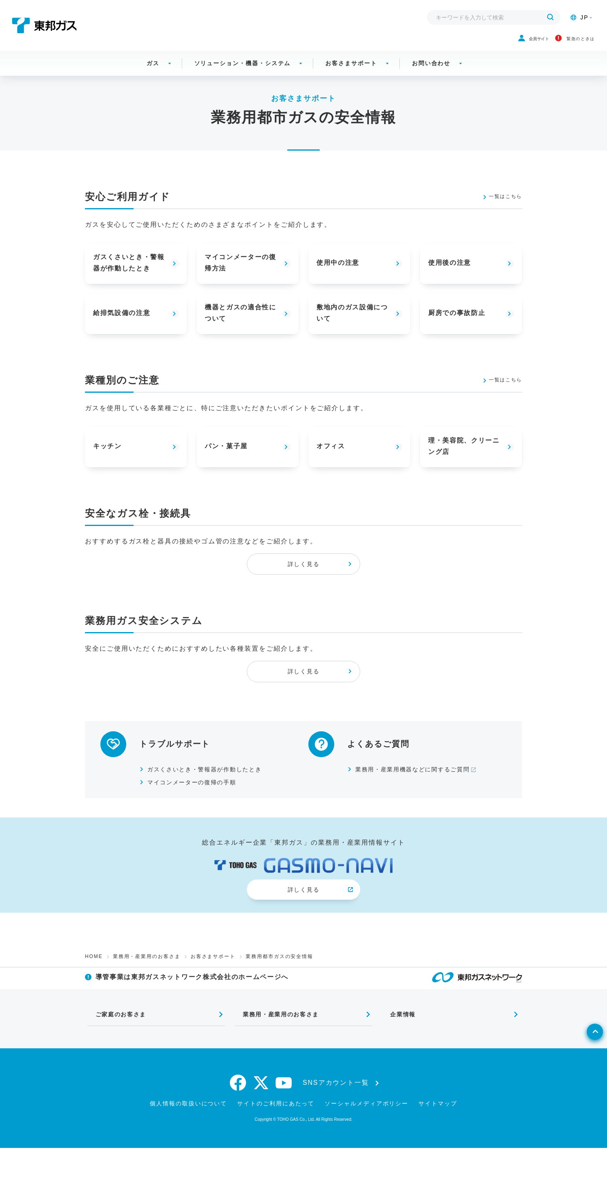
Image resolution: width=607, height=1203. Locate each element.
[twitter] (261, 1138)
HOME (94, 997)
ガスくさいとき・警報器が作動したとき (214, 799)
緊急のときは (553, 43)
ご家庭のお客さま (116, 1066)
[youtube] (284, 1138)
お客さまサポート (351, 73)
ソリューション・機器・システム (242, 73)
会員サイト (477, 43)
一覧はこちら (500, 206)
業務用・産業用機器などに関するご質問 (422, 799)
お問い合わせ (431, 73)
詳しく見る (303, 580)
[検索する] (550, 17)
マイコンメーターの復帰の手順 (199, 812)
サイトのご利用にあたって (275, 1158)
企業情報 (396, 1066)
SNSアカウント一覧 (336, 1138)
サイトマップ (437, 1158)
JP (579, 17)
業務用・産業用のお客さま (146, 997)
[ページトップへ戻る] (581, 1104)
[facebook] (238, 1138)
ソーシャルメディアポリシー (366, 1158)
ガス (152, 73)
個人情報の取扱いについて (188, 1158)
